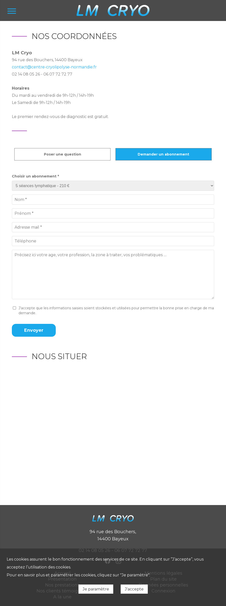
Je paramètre (96, 589)
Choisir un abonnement (35, 176)
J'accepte (134, 589)
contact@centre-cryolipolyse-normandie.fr (54, 67)
